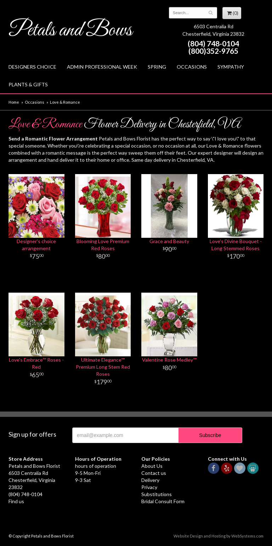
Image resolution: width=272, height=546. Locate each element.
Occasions (192, 67)
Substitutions (156, 494)
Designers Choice (32, 67)
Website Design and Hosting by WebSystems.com (219, 536)
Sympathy (230, 67)
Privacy (149, 487)
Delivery (150, 480)
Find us (16, 501)
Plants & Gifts (28, 84)
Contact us (153, 473)
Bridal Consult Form (163, 501)
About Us (152, 466)
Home (13, 102)
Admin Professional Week (102, 67)
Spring (157, 67)
